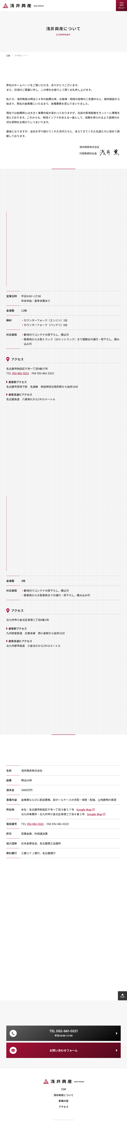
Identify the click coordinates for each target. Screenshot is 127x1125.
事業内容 (63, 1101)
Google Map (84, 809)
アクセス (63, 1106)
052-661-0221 (20, 373)
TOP (63, 1089)
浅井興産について (63, 1095)
